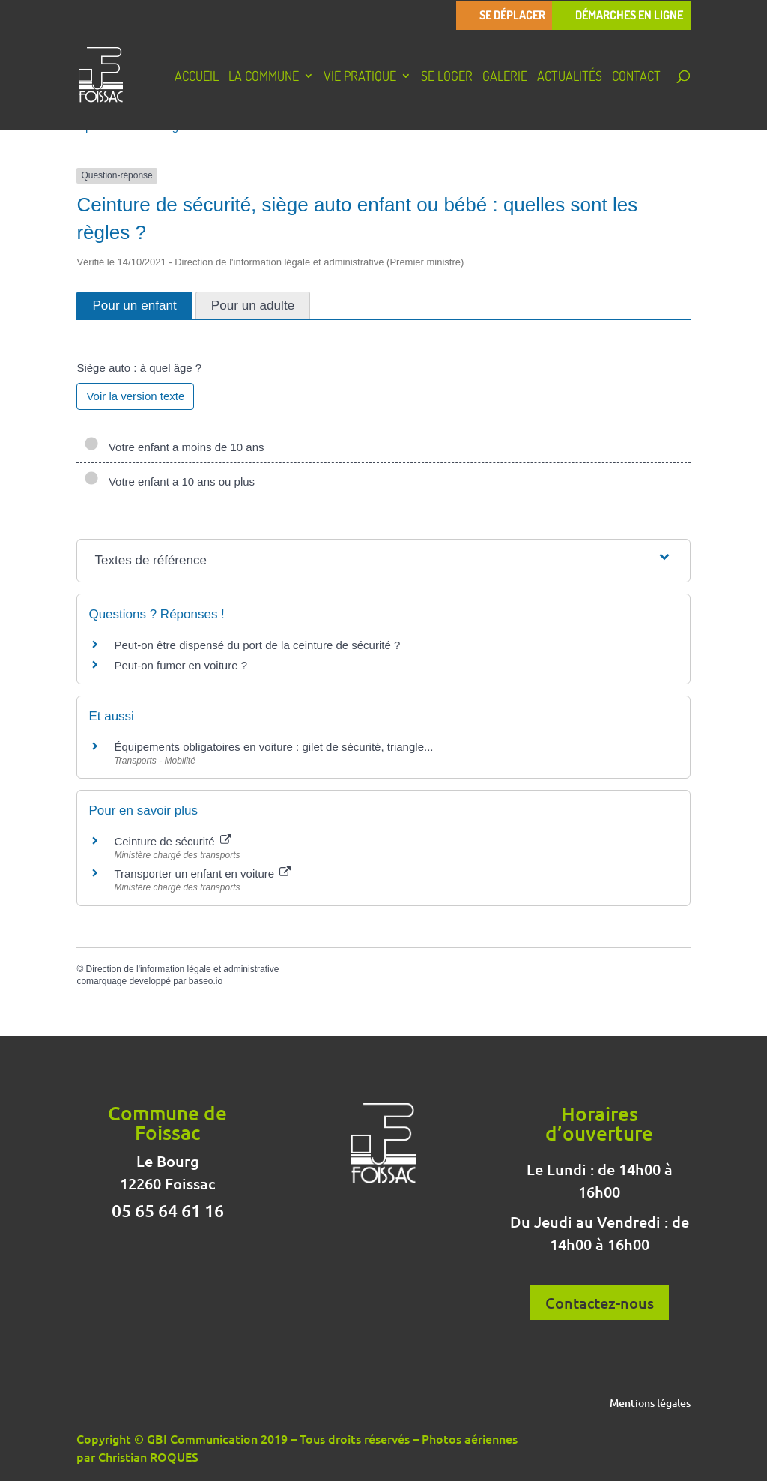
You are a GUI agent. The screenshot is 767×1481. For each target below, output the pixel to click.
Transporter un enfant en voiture (202, 873)
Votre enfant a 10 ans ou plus (169, 481)
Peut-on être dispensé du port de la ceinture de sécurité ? (257, 645)
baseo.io (205, 981)
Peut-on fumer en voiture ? (180, 665)
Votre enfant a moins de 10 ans (174, 447)
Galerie (504, 78)
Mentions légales (650, 1404)
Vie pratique (360, 78)
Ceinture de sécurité (172, 841)
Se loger (447, 78)
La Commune (263, 78)
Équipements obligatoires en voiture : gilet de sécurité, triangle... (273, 746)
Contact (636, 78)
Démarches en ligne (629, 15)
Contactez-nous (599, 1302)
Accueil (197, 78)
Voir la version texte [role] (135, 396)
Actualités (569, 78)
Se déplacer (512, 15)
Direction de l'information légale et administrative (182, 969)
